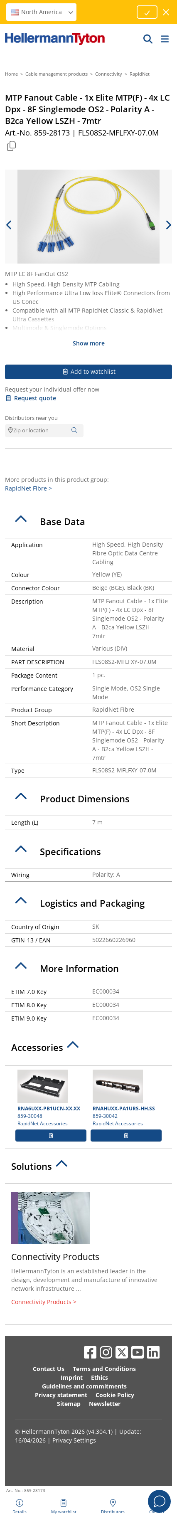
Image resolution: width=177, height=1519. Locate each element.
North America (42, 12)
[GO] (148, 39)
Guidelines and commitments (84, 1386)
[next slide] (168, 225)
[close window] (166, 12)
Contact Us (48, 1369)
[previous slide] (9, 225)
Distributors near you (31, 418)
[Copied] (11, 145)
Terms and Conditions (104, 1369)
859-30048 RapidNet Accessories (50, 1098)
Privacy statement (61, 1395)
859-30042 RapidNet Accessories (126, 1098)
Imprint (72, 1377)
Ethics (99, 1377)
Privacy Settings (74, 1440)
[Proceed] (147, 12)
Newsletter (104, 1404)
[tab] (88, 521)
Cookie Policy (115, 1395)
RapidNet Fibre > (28, 488)
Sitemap (69, 1404)
